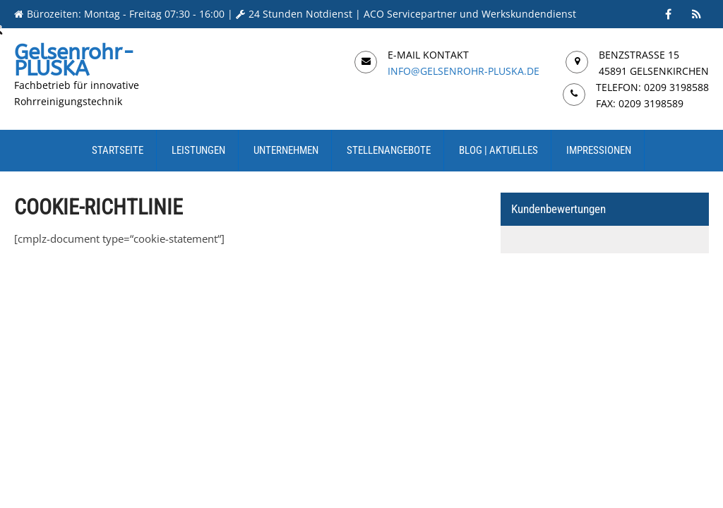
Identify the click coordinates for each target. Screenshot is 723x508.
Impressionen (598, 150)
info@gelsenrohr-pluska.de (463, 71)
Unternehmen (285, 150)
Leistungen (198, 150)
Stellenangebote (389, 150)
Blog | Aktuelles (498, 150)
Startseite (117, 150)
